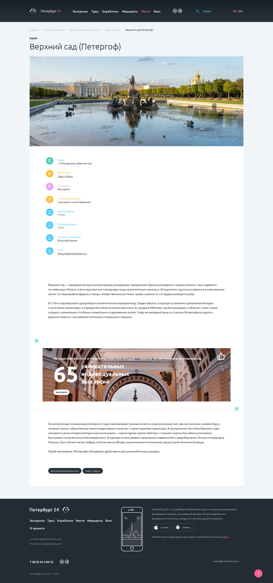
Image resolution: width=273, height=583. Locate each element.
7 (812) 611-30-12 (41, 562)
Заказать (61, 392)
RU (235, 11)
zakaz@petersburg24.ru (226, 561)
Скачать (164, 527)
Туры (95, 11)
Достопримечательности (65, 471)
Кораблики (110, 11)
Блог (157, 11)
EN (240, 11)
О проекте (37, 528)
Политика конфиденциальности (46, 543)
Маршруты (130, 11)
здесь (225, 536)
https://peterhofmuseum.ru (72, 253)
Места (145, 11)
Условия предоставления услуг (46, 538)
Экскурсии (80, 11)
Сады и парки (65, 176)
